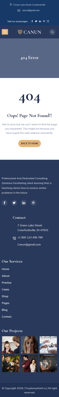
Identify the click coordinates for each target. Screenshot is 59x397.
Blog (4, 309)
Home (5, 269)
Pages (5, 303)
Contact (6, 316)
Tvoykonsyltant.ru (35, 388)
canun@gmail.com (30, 10)
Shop (5, 296)
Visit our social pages (17, 21)
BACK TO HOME (29, 143)
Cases (5, 289)
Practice (6, 282)
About (5, 275)
